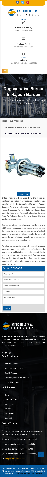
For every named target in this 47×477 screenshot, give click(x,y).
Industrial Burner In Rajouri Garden (22, 127)
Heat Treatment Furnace (14, 368)
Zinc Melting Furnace (12, 382)
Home (4, 121)
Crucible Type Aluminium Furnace (17, 378)
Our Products (9, 404)
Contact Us (9, 418)
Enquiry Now (23, 194)
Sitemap (8, 409)
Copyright (7, 469)
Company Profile (11, 400)
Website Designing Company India (29, 473)
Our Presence (16, 121)
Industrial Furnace (11, 364)
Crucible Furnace (11, 373)
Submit (7, 308)
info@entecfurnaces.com (23, 47)
